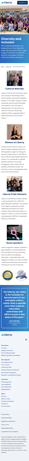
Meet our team (5, 399)
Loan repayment (6, 384)
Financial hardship (6, 418)
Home (2, 66)
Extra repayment (6, 387)
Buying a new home (7, 350)
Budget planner (5, 389)
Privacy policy (5, 414)
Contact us (22, 3)
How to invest (5, 365)
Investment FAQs (6, 367)
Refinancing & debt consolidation (10, 355)
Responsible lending (7, 428)
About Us (8, 66)
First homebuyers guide (8, 353)
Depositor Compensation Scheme (11, 375)
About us (4, 396)
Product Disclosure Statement (10, 370)
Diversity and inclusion (7, 401)
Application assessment (8, 421)
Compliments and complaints (9, 431)
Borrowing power (6, 382)
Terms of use (5, 424)
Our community (5, 406)
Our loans (4, 348)
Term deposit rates (6, 362)
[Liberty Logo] (6, 2)
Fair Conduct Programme (8, 372)
